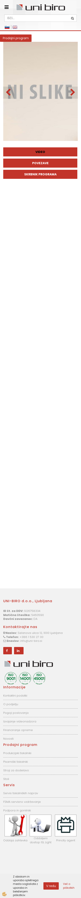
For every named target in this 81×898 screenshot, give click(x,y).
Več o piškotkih (69, 885)
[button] (72, 93)
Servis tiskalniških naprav (20, 793)
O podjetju (10, 704)
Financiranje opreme (18, 730)
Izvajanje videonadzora (19, 721)
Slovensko (7, 27)
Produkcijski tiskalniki (17, 753)
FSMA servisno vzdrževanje (22, 802)
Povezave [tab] (40, 163)
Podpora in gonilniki (17, 810)
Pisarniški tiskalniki (15, 762)
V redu (51, 886)
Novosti (8, 739)
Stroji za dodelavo (16, 770)
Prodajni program (16, 38)
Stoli (6, 779)
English (15, 27)
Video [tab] (40, 152)
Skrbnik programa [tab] (40, 174)
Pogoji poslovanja (16, 713)
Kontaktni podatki (15, 696)
